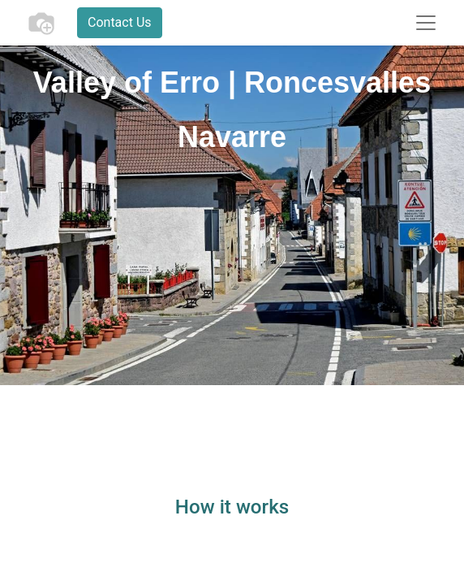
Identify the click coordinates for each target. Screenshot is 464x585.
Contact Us (120, 22)
